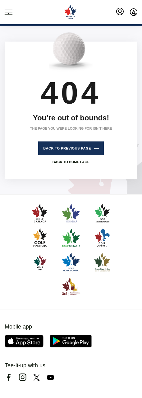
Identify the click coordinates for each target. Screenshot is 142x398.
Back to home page (71, 162)
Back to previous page (67, 148)
